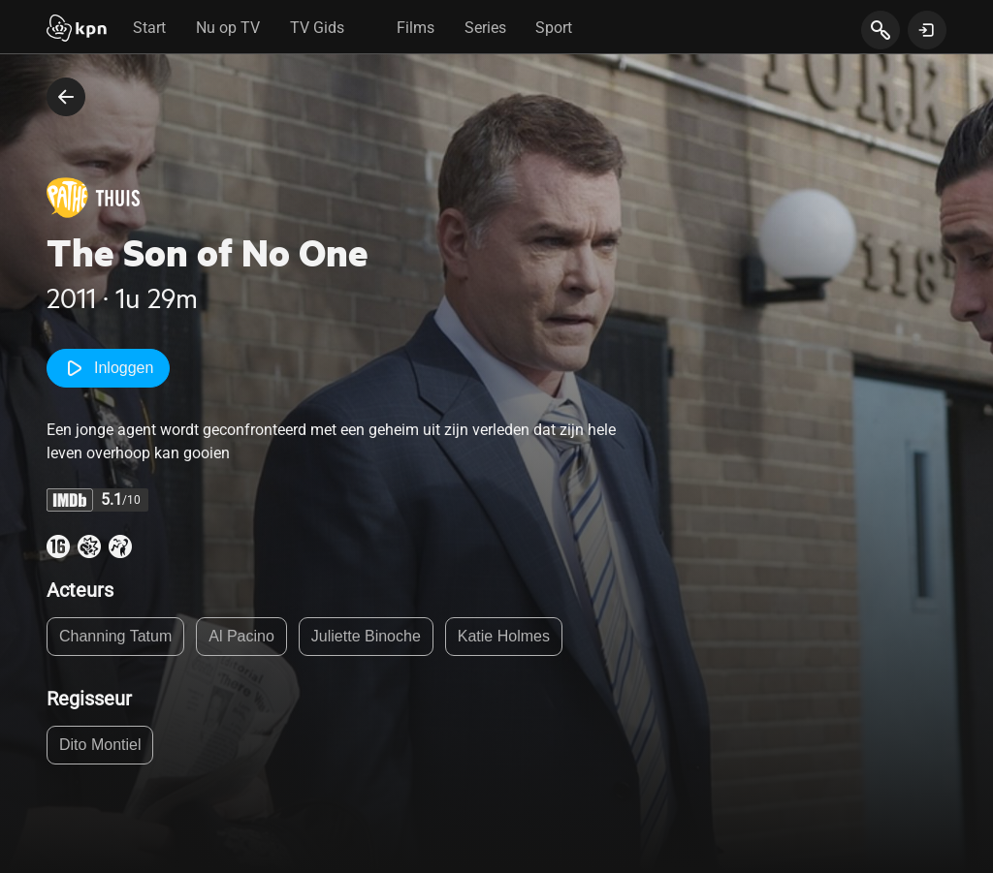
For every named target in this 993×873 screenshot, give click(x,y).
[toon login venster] (927, 30)
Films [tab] (415, 27)
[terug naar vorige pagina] (66, 97)
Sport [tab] (553, 27)
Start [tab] (149, 27)
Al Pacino (241, 636)
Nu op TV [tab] (228, 27)
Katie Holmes (504, 636)
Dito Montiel (100, 744)
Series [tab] (485, 27)
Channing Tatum (115, 636)
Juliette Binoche (366, 636)
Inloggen (108, 368)
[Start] (77, 30)
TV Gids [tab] (317, 27)
